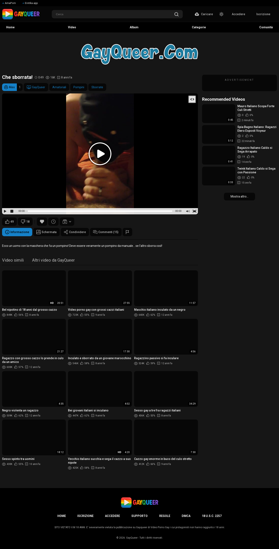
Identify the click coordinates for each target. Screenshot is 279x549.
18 (25, 222)
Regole (164, 516)
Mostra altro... (239, 196)
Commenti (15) (106, 232)
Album (134, 27)
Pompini (78, 87)
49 (9, 222)
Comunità (266, 27)
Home (10, 27)
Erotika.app (30, 3)
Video (72, 27)
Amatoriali (59, 87)
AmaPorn (9, 3)
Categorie (199, 27)
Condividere (75, 232)
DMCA (186, 516)
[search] (176, 14)
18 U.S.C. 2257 (212, 516)
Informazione (17, 232)
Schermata (46, 232)
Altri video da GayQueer (53, 260)
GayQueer (36, 87)
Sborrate (97, 87)
